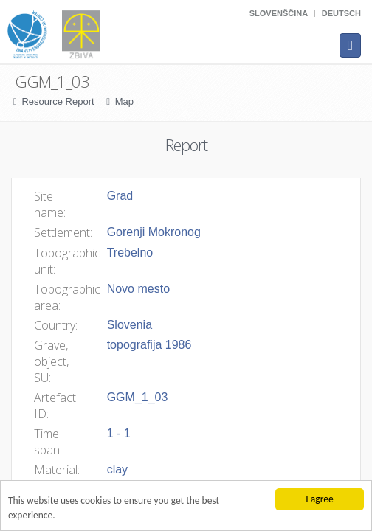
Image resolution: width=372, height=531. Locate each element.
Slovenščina (278, 13)
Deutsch (341, 13)
